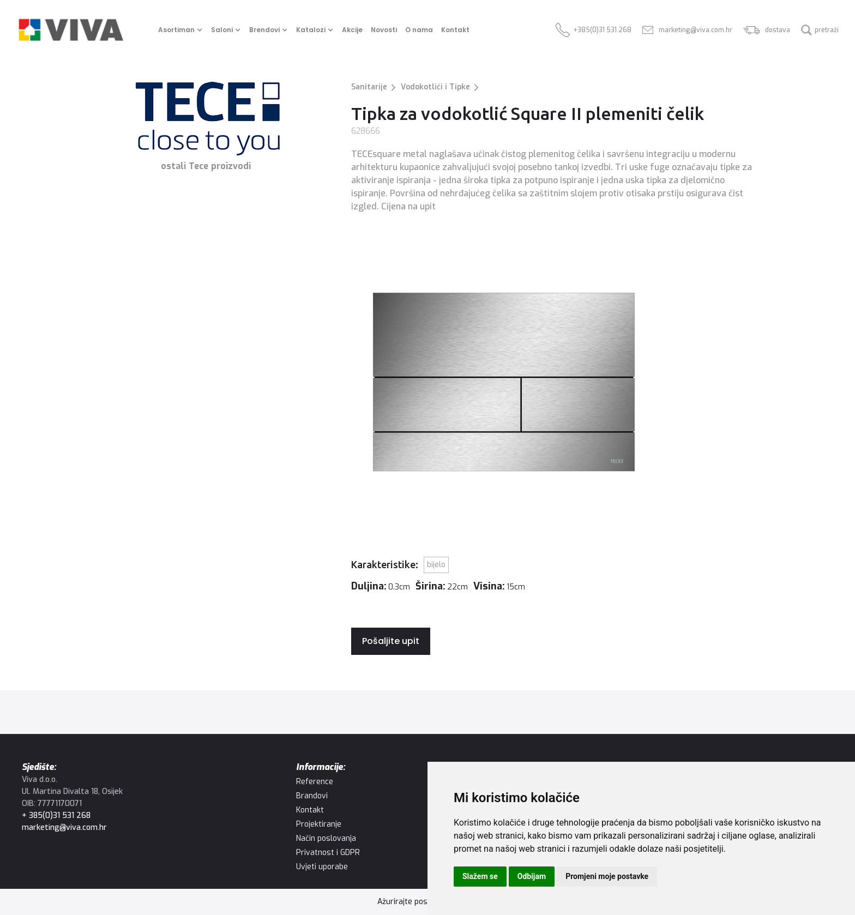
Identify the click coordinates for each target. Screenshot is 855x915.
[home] (70, 30)
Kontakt (455, 29)
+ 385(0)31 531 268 (56, 815)
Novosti (384, 29)
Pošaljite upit (390, 641)
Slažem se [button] (480, 876)
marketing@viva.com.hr (64, 827)
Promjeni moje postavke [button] (606, 876)
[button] (182, 30)
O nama (419, 29)
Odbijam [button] (531, 876)
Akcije (352, 29)
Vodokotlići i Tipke (435, 87)
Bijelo (436, 564)
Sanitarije (369, 87)
